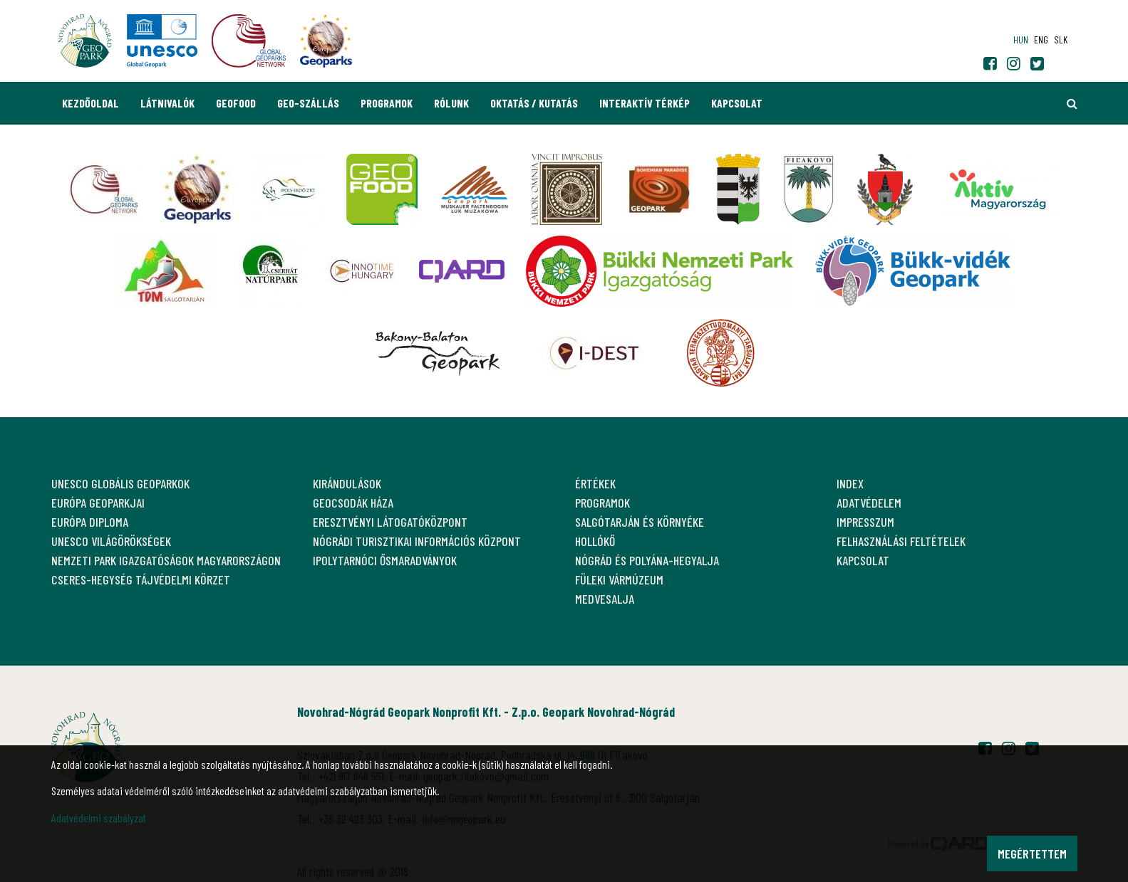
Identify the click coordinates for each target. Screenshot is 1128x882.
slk (1060, 39)
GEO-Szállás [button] (308, 103)
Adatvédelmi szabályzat (98, 817)
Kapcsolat (736, 103)
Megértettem (1032, 853)
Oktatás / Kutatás (534, 103)
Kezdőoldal (90, 103)
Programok (387, 103)
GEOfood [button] (236, 103)
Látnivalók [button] (167, 103)
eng (1041, 39)
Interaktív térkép (644, 103)
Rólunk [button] (451, 103)
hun (1020, 39)
